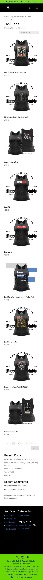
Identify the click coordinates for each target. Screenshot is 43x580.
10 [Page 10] (32, 443)
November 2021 (12, 525)
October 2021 (11, 529)
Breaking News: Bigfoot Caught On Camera (20, 459)
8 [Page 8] (26, 443)
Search (34, 448)
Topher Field (9, 472)
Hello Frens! (8, 475)
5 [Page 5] (20, 443)
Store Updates (24, 515)
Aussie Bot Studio (25, 525)
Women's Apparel (20, 17)
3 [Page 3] (15, 443)
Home (6, 17)
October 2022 (11, 522)
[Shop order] (29, 32)
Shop (11, 17)
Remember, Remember (13, 469)
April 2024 (9, 515)
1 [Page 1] (10, 443)
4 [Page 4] (18, 443)
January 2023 (11, 519)
